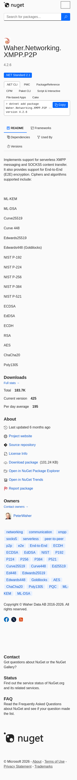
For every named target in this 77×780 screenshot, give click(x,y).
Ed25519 (59, 566)
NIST (45, 552)
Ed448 (11, 573)
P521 (52, 559)
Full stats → (12, 383)
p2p (9, 545)
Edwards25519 (33, 573)
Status (10, 678)
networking (14, 532)
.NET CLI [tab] (12, 84)
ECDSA (12, 552)
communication (40, 532)
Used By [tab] (44, 137)
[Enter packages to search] (32, 17)
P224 (10, 559)
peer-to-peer (54, 539)
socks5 (11, 539)
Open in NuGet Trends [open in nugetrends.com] (26, 479)
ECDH (58, 545)
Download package (23, 462)
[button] (60, 105)
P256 (24, 559)
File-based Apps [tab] (16, 97)
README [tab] (15, 128)
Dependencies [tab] (18, 137)
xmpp (62, 532)
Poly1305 (36, 587)
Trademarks (43, 766)
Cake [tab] (35, 97)
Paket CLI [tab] (25, 91)
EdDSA (29, 552)
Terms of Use (54, 761)
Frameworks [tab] (41, 128)
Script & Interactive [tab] (48, 91)
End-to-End (38, 545)
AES (56, 580)
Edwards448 (15, 580)
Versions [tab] (14, 146)
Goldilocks (39, 580)
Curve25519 (15, 566)
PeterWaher (22, 516)
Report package (21, 488)
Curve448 (38, 566)
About (37, 761)
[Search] (65, 17)
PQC (53, 587)
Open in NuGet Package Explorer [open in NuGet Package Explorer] (34, 471)
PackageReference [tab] (48, 84)
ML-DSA (23, 593)
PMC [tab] (27, 84)
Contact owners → (16, 506)
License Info (18, 453)
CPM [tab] (9, 91)
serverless (31, 539)
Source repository (22, 445)
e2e (21, 545)
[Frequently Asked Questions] (8, 698)
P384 (38, 559)
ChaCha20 (14, 587)
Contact (12, 657)
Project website (20, 436)
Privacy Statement (18, 766)
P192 (59, 552)
